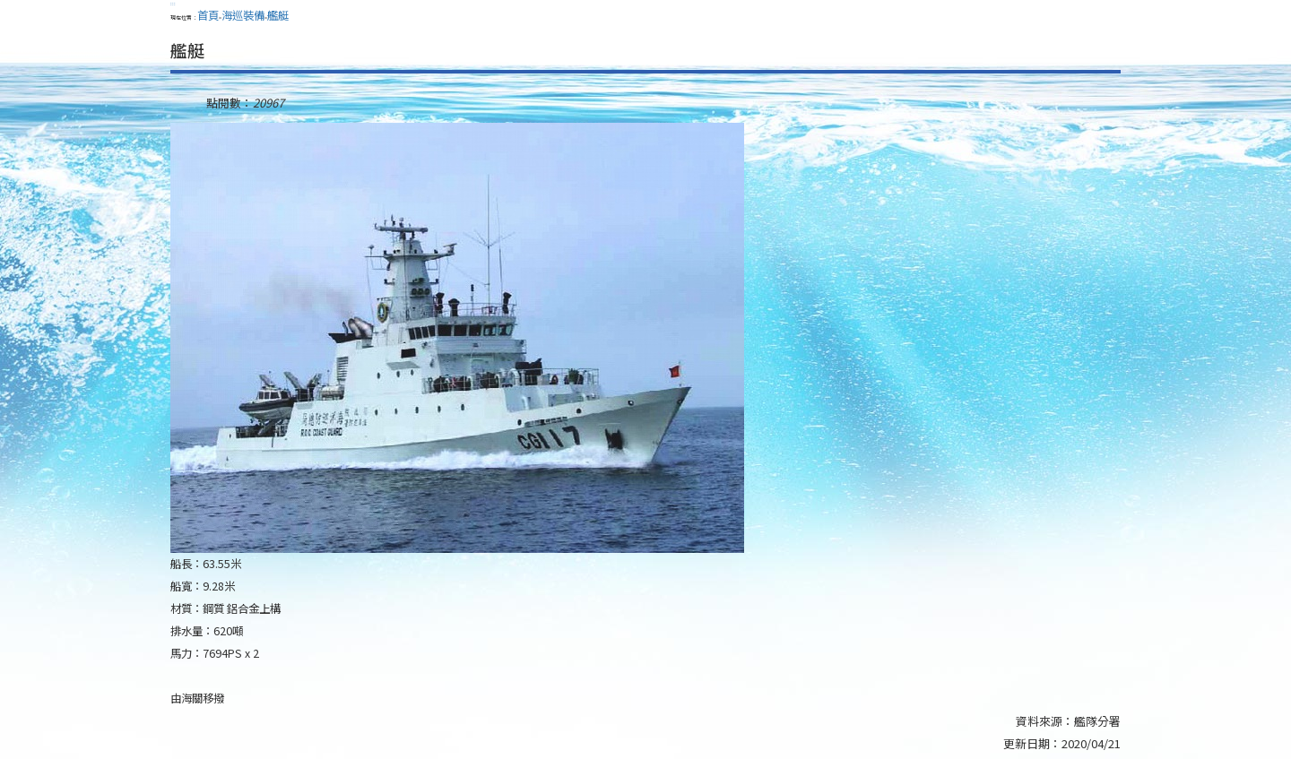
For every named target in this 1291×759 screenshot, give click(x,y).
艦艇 (278, 15)
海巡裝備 (242, 15)
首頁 (208, 15)
